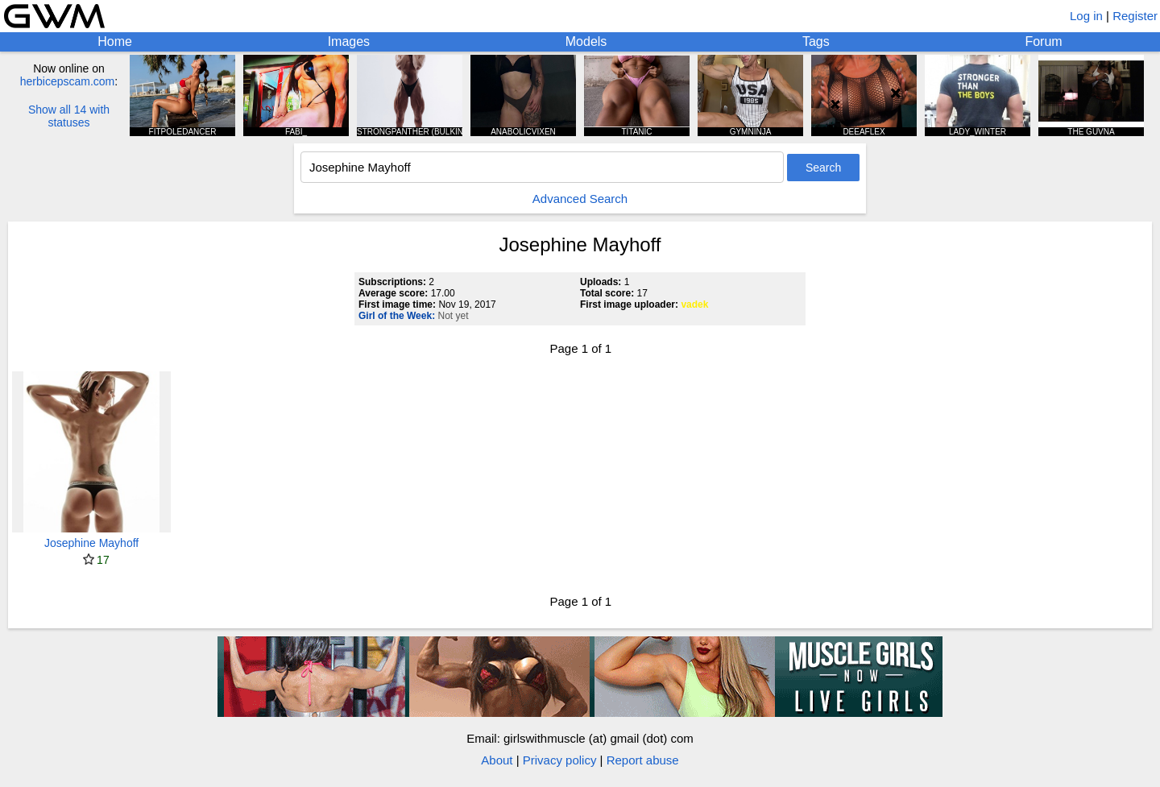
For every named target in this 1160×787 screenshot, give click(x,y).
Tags (816, 41)
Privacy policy (560, 760)
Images (349, 41)
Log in (1086, 16)
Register (1135, 16)
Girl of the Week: (396, 315)
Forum (1043, 41)
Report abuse (643, 760)
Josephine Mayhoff (91, 542)
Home (114, 41)
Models (586, 41)
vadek (694, 304)
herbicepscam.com (67, 81)
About (496, 760)
